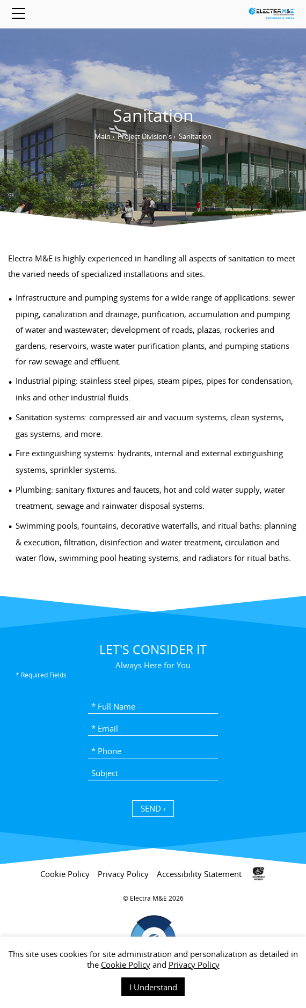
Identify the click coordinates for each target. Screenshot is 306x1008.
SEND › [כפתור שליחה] (153, 808)
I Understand (153, 987)
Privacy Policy (194, 964)
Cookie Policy (125, 964)
